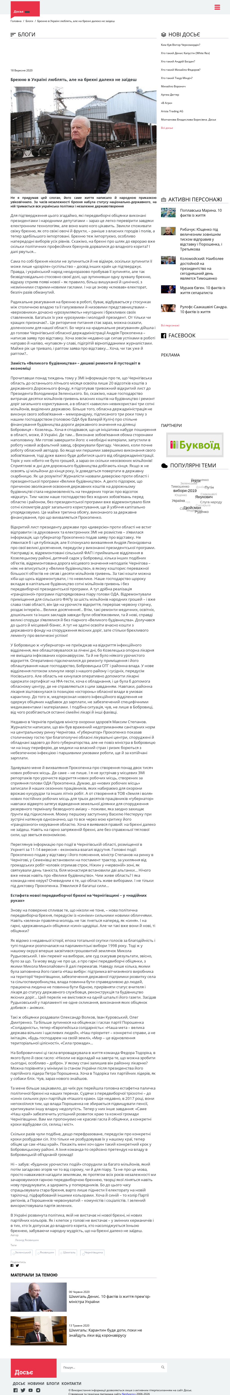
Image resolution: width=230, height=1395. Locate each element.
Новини (36, 1383)
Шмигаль (69, 1252)
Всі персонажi (170, 325)
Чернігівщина (93, 1252)
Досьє (19, 1383)
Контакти (71, 1383)
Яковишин (47, 1252)
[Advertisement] (92, 53)
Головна (16, 21)
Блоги (29, 21)
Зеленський (23, 1252)
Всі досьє (167, 128)
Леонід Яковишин (27, 1240)
